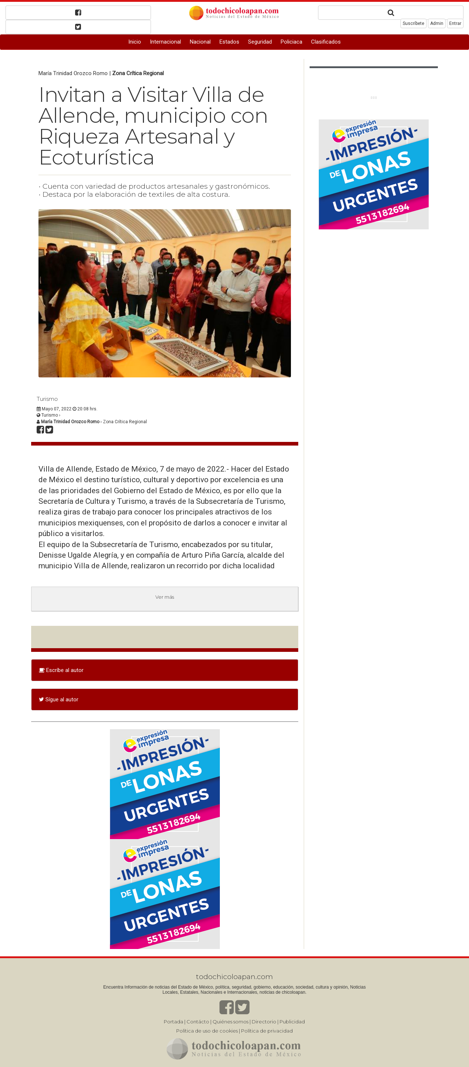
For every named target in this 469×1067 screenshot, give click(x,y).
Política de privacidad (267, 1031)
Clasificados (326, 41)
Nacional (200, 41)
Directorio (264, 1021)
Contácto (198, 1021)
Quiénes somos (230, 1021)
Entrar (455, 23)
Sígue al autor (58, 699)
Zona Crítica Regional (138, 73)
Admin (436, 23)
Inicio (134, 41)
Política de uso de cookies (207, 1031)
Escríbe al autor (61, 670)
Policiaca (291, 41)
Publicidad (292, 1021)
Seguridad (260, 41)
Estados (229, 41)
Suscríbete (413, 23)
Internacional (165, 41)
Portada (173, 1021)
